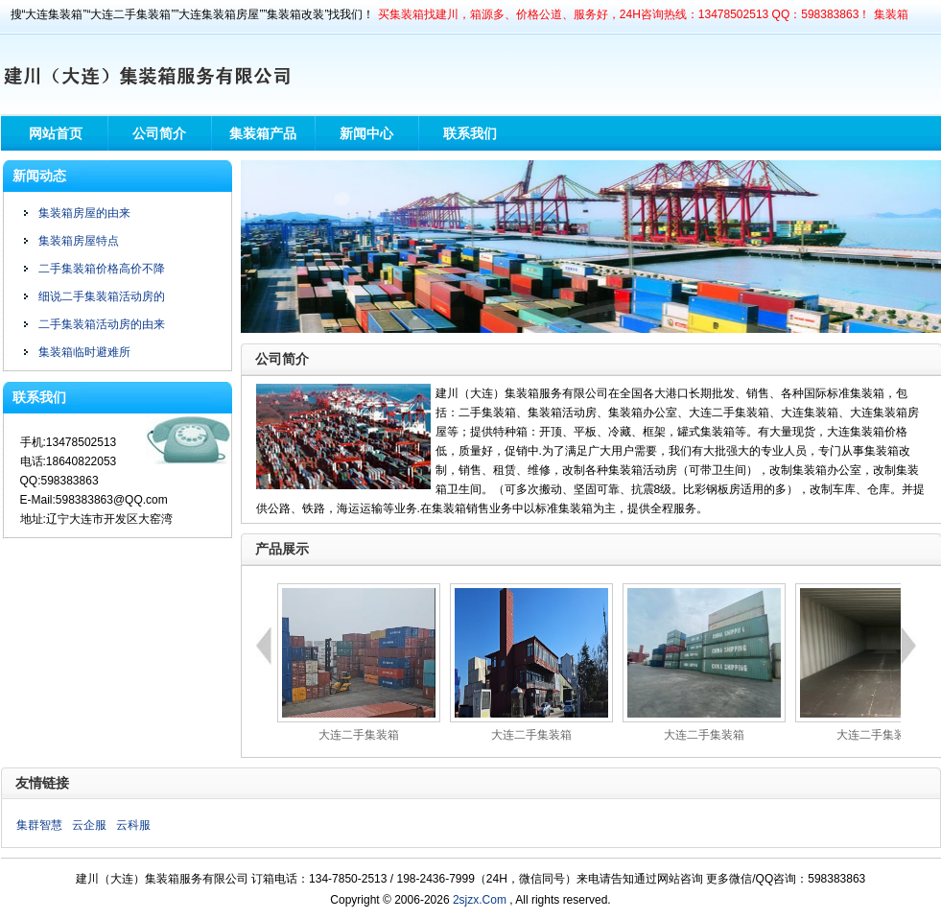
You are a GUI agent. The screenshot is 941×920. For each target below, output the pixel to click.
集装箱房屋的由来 (84, 213)
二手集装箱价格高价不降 (101, 268)
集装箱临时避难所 (84, 352)
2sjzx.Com (479, 900)
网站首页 (55, 133)
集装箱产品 (262, 133)
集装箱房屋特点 (78, 241)
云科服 (133, 825)
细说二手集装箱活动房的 (101, 296)
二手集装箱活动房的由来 (101, 324)
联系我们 (470, 133)
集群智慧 (39, 825)
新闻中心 (366, 133)
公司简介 (159, 133)
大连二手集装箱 (358, 735)
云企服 (89, 825)
